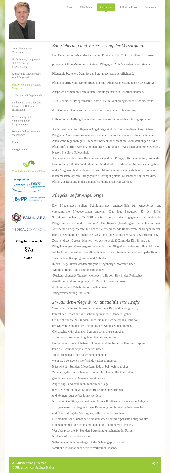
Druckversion (23, 463)
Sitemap (41, 463)
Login (154, 463)
